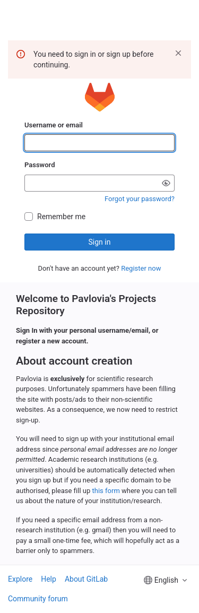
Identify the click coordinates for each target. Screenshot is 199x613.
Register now (141, 268)
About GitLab (86, 579)
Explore (20, 579)
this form (106, 491)
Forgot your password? (140, 199)
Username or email (53, 125)
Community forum (38, 598)
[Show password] (166, 183)
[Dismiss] (178, 53)
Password (39, 165)
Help (48, 579)
